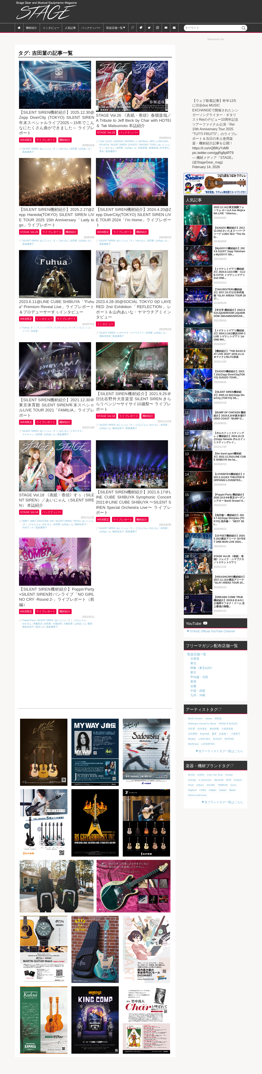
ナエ (64, 334)
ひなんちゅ (142, 433)
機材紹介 (31, 27)
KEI (52, 532)
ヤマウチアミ (137, 339)
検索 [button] (244, 30)
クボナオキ (122, 339)
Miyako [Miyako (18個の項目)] (191, 739)
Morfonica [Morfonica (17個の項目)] (193, 744)
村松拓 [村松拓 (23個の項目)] (217, 718)
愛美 (89, 637)
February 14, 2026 (206, 167)
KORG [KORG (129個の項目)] (200, 775)
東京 (193, 672)
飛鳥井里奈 (105, 342)
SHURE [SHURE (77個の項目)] (202, 785)
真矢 (101, 153)
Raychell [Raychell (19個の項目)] (204, 733)
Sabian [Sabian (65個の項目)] (211, 790)
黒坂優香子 (28, 154)
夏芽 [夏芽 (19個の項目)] (214, 733)
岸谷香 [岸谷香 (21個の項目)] (191, 728)
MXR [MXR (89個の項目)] (217, 780)
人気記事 (70, 27)
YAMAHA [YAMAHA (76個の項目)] (214, 785)
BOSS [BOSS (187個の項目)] (191, 775)
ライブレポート (47, 142)
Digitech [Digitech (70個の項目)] (234, 785)
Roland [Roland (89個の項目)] (226, 780)
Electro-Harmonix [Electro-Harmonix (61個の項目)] (197, 795)
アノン (40, 334)
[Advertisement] (170, 11)
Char (101, 143)
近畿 (193, 686)
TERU (153, 147)
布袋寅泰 (142, 150)
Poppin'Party (29, 633)
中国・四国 (197, 690)
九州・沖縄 (197, 695)
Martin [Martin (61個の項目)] (220, 790)
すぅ (55, 150)
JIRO (152, 143)
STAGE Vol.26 (106, 134)
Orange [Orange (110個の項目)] (239, 775)
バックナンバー (91, 27)
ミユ (88, 334)
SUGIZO (132, 147)
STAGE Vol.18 (106, 424)
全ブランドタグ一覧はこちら (224, 802)
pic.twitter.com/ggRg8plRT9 (212, 153)
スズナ (57, 334)
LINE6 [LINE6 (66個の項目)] (191, 790)
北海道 (194, 658)
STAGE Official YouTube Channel (212, 631)
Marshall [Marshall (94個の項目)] (207, 780)
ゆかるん (64, 150)
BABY (25, 532)
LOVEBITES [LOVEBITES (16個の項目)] (207, 744)
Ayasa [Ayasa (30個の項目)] (208, 718)
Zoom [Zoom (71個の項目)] (224, 785)
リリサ (25, 337)
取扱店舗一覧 (114, 27)
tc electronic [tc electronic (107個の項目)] (194, 780)
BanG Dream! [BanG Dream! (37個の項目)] (195, 718)
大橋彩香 (68, 637)
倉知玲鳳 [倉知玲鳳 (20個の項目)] (214, 728)
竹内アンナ (28, 539)
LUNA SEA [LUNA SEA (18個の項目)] (204, 739)
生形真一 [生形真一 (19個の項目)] (223, 733)
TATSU (77, 532)
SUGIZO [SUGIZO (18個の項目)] (216, 739)
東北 (193, 663)
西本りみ (40, 640)
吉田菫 (73, 150)
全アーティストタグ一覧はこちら (221, 751)
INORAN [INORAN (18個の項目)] (228, 739)
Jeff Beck (143, 143)
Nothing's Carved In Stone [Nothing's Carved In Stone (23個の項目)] (202, 723)
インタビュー (51, 27)
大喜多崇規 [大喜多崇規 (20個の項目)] (227, 728)
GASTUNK (43, 532)
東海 (193, 681)
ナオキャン (28, 443)
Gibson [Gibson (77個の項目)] (191, 785)
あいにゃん (46, 150)
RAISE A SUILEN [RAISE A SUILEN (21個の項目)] (227, 723)
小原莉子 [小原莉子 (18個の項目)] (235, 733)
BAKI (33, 532)
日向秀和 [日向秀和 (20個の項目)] (192, 733)
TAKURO (144, 147)
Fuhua (25, 334)
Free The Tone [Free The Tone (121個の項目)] (214, 775)
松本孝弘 (164, 150)
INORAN (129, 143)
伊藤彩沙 (37, 637)
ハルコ (80, 334)
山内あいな (84, 150)
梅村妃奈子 (118, 437)
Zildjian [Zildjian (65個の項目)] (201, 790)
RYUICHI (104, 147)
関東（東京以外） (202, 668)
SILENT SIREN (30, 150)
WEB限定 (26, 142)
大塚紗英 (57, 637)
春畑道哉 (153, 150)
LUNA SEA (162, 143)
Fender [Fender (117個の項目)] (228, 775)
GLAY (109, 143)
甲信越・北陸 (199, 677)
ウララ (48, 334)
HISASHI (118, 143)
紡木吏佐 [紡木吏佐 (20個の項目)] (202, 728)
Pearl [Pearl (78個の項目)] (235, 780)
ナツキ (72, 334)
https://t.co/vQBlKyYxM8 (210, 148)
